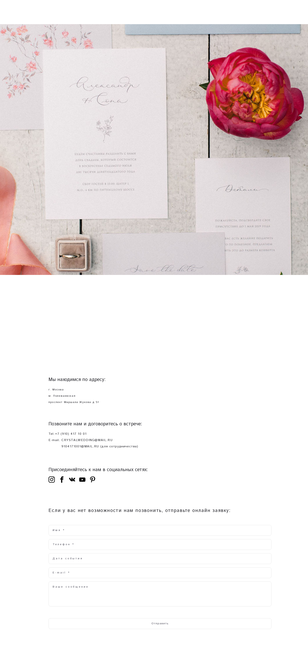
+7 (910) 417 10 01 (71, 436)
